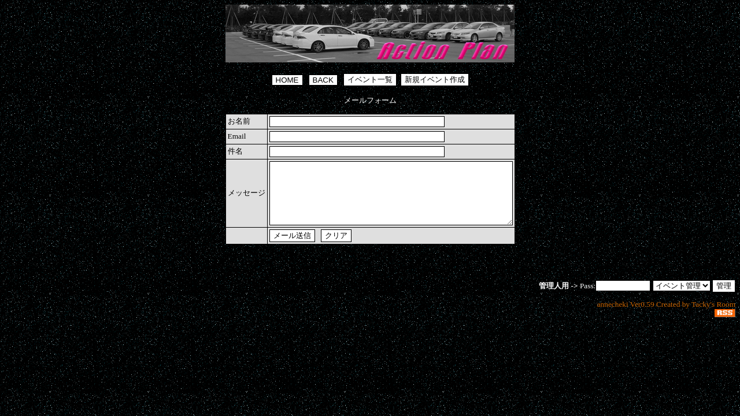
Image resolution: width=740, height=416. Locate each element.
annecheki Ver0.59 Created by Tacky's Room (666, 316)
